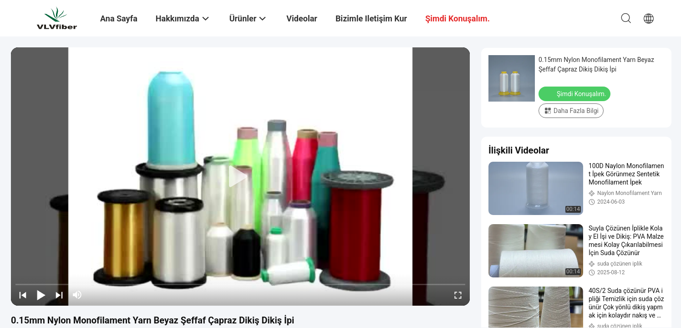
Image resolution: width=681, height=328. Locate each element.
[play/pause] (41, 295)
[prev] (23, 295)
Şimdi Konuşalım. (575, 93)
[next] (59, 295)
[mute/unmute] (77, 295)
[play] (240, 176)
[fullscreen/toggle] (458, 295)
